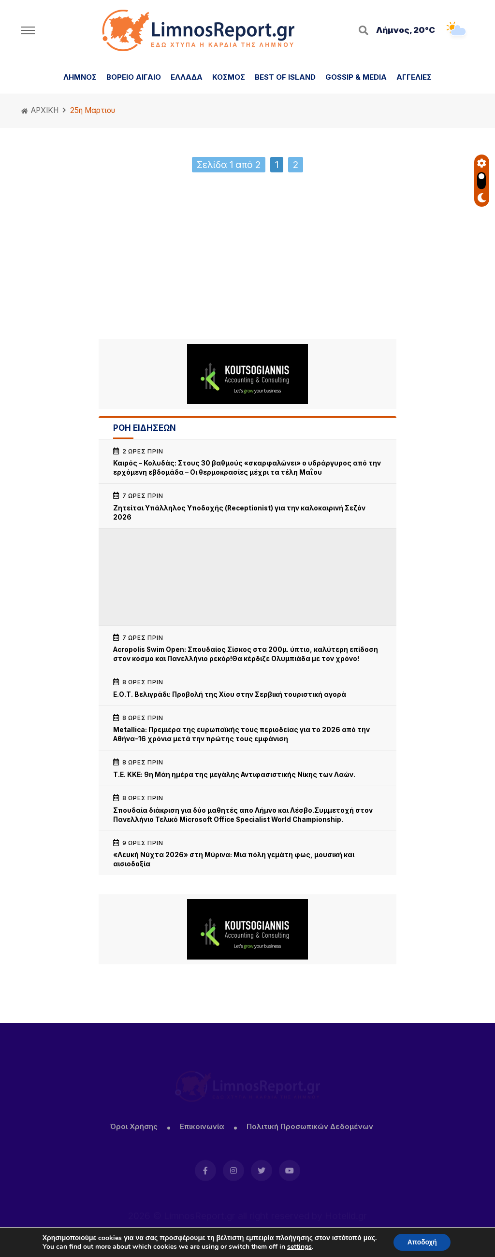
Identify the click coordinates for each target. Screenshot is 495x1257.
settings (298, 1246)
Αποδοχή (422, 1241)
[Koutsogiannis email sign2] (247, 374)
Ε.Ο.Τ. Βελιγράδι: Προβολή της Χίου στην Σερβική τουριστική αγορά (229, 694)
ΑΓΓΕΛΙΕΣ (414, 77)
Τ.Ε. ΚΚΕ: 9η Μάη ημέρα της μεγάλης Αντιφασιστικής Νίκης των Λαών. (234, 774)
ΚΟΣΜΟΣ (228, 77)
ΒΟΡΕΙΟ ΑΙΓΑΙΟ (133, 77)
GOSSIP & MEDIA (356, 77)
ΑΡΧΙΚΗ (39, 110)
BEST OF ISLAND (285, 77)
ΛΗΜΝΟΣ (80, 77)
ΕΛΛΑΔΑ (187, 77)
